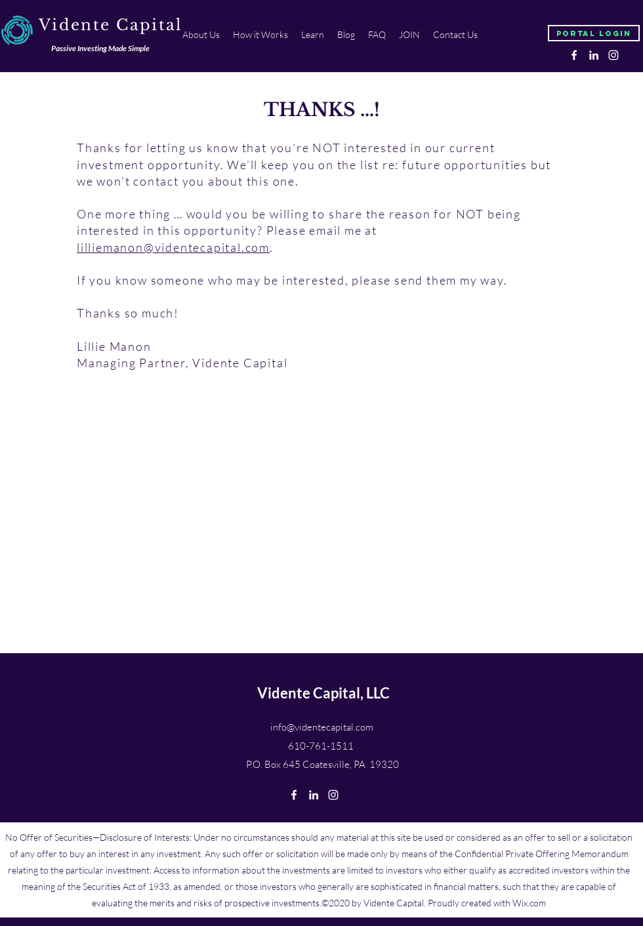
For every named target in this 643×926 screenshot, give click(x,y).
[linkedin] (593, 55)
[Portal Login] (594, 33)
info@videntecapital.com (321, 727)
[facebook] (574, 55)
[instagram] (613, 55)
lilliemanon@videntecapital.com (173, 247)
